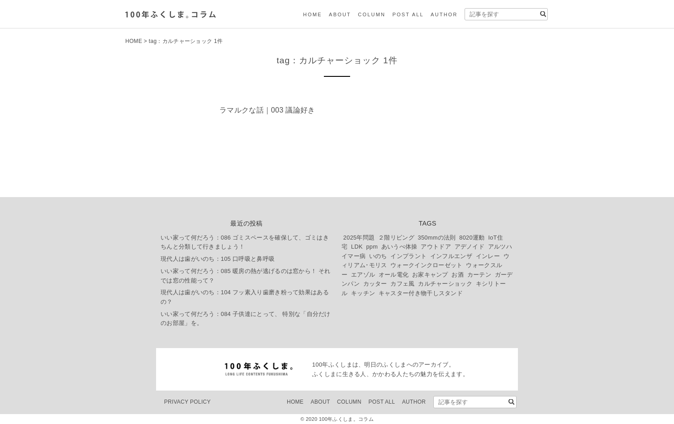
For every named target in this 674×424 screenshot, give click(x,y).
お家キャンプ (430, 274)
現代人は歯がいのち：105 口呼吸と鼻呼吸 (218, 258)
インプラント (408, 256)
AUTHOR (444, 14)
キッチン (363, 293)
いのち (378, 256)
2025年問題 (359, 237)
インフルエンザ (451, 256)
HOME (312, 14)
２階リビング (396, 237)
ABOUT (340, 14)
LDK (357, 246)
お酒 (457, 274)
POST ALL (407, 14)
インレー (488, 256)
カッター (375, 283)
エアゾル (363, 274)
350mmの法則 (437, 237)
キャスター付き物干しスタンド (421, 293)
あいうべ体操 (399, 246)
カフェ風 (402, 283)
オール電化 (394, 274)
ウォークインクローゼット (426, 265)
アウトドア (436, 246)
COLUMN (371, 14)
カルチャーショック (445, 283)
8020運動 (471, 237)
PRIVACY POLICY (187, 402)
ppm (372, 246)
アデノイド (470, 246)
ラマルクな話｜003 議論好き (267, 110)
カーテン (479, 274)
